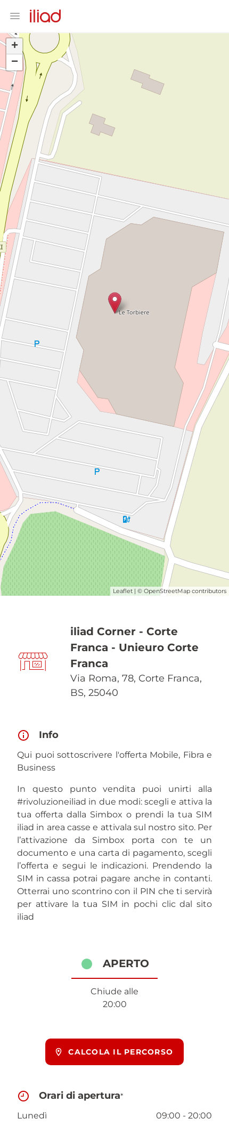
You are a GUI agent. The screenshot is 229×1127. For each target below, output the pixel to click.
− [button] (14, 62)
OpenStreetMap (167, 591)
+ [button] (14, 46)
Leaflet (123, 591)
